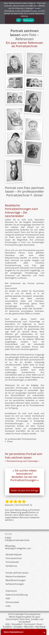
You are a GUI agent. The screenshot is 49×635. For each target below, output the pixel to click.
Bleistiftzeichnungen (16, 580)
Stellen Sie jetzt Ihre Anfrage (24, 490)
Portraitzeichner (14, 558)
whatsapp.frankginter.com (18, 548)
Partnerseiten (12, 602)
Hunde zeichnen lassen (17, 572)
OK (18, 20)
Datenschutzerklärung (17, 594)
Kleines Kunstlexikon (16, 576)
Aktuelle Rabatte (14, 554)
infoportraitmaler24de (17, 540)
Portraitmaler (12, 562)
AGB (8, 598)
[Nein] (45, 12)
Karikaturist (11, 565)
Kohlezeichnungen (15, 584)
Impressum (11, 590)
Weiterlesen (28, 20)
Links (8, 606)
